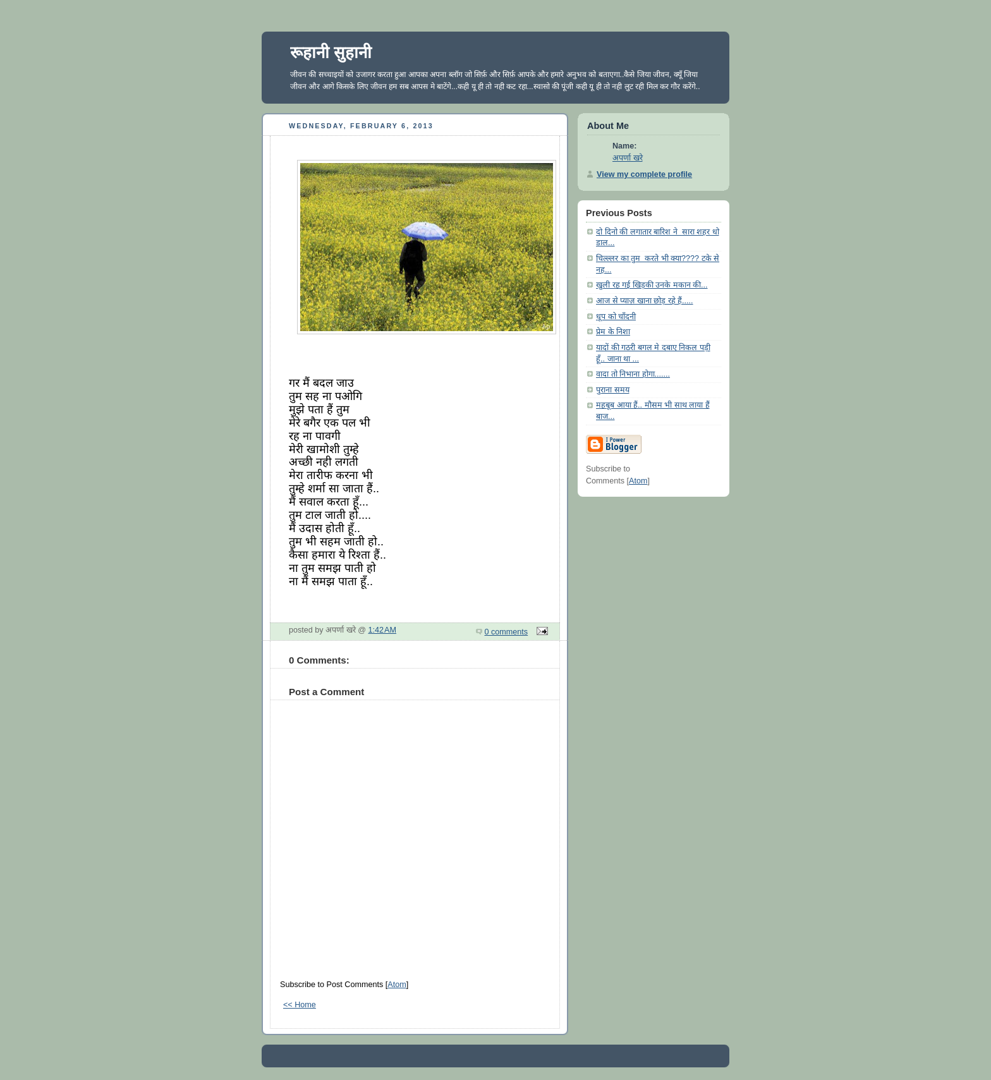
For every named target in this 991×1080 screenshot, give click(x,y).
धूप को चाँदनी (616, 316)
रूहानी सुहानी (331, 52)
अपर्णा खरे (627, 158)
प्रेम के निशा (613, 331)
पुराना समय (612, 389)
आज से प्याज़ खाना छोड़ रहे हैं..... (644, 300)
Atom (396, 984)
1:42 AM (382, 630)
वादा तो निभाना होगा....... (633, 374)
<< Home (299, 1004)
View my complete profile (644, 174)
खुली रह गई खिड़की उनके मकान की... (652, 285)
